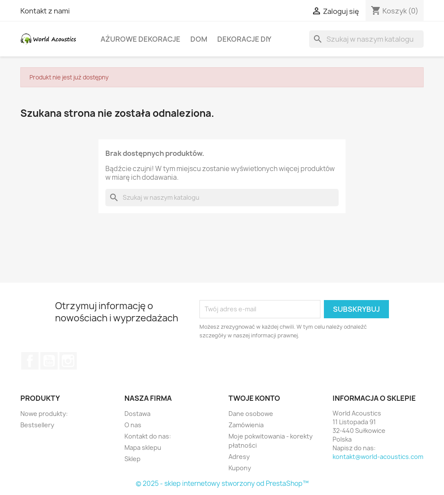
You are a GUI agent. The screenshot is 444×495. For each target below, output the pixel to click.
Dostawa (137, 413)
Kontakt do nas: (147, 436)
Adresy (239, 456)
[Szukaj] (366, 39)
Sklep (132, 459)
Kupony (240, 468)
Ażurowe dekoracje (140, 39)
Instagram (68, 361)
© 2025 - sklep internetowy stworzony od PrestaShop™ (222, 483)
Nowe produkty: (44, 413)
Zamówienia (246, 425)
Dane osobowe (251, 413)
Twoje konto (254, 398)
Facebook (30, 361)
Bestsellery (37, 425)
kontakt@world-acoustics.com (378, 456)
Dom (198, 39)
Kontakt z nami (45, 11)
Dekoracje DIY (244, 39)
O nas (132, 425)
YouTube (49, 361)
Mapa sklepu (142, 447)
